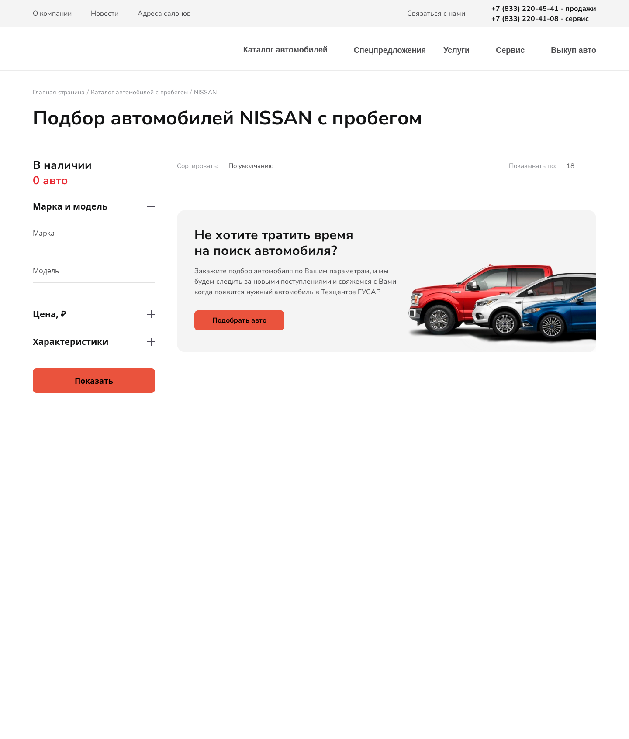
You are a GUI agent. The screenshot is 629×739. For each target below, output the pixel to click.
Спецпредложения (390, 50)
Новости (104, 13)
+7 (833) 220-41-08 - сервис (540, 18)
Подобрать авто (239, 320)
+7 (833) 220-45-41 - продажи (543, 8)
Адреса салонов (164, 13)
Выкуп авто (573, 50)
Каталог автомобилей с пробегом (139, 92)
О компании (52, 13)
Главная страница (59, 92)
